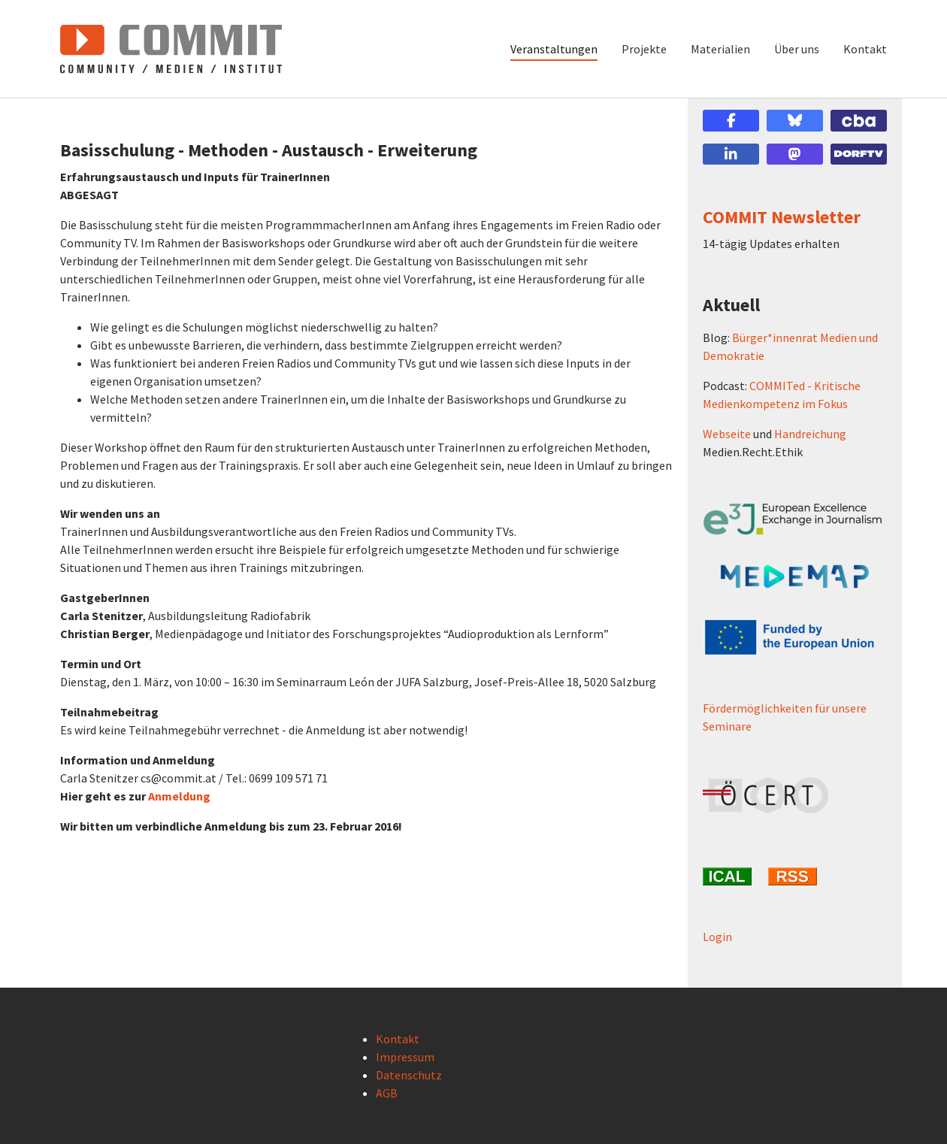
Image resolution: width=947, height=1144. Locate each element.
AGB (387, 1092)
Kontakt (397, 1038)
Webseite (727, 433)
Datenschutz (409, 1074)
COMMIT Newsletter (782, 216)
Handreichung (810, 433)
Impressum (405, 1056)
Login (717, 936)
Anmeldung (179, 796)
